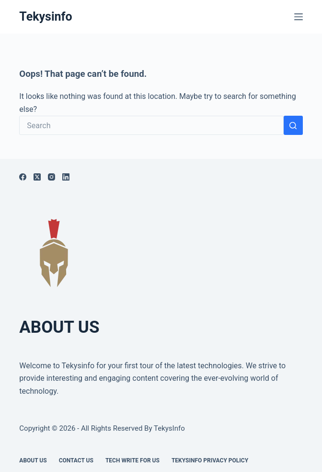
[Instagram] (51, 177)
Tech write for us (132, 460)
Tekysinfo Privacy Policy (210, 460)
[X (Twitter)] (37, 177)
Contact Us (76, 460)
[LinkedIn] (65, 177)
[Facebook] (22, 177)
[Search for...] (151, 125)
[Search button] (293, 125)
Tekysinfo (45, 17)
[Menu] (298, 16)
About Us (32, 460)
